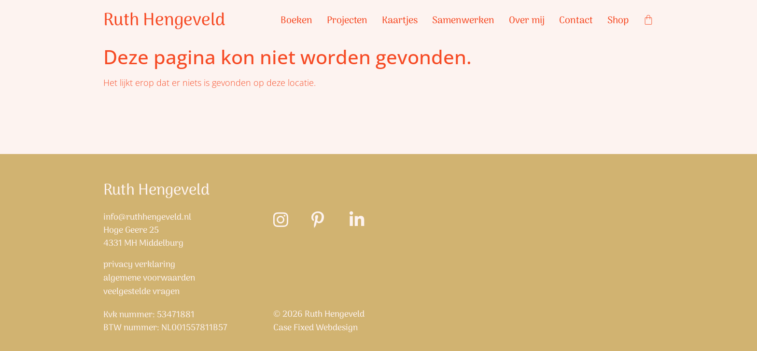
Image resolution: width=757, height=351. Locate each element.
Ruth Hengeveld (164, 20)
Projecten (347, 20)
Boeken (296, 20)
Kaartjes (400, 20)
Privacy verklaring (139, 265)
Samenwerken (463, 20)
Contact (576, 20)
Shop (618, 20)
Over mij (527, 20)
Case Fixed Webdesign (315, 328)
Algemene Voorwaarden (149, 278)
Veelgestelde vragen (141, 292)
